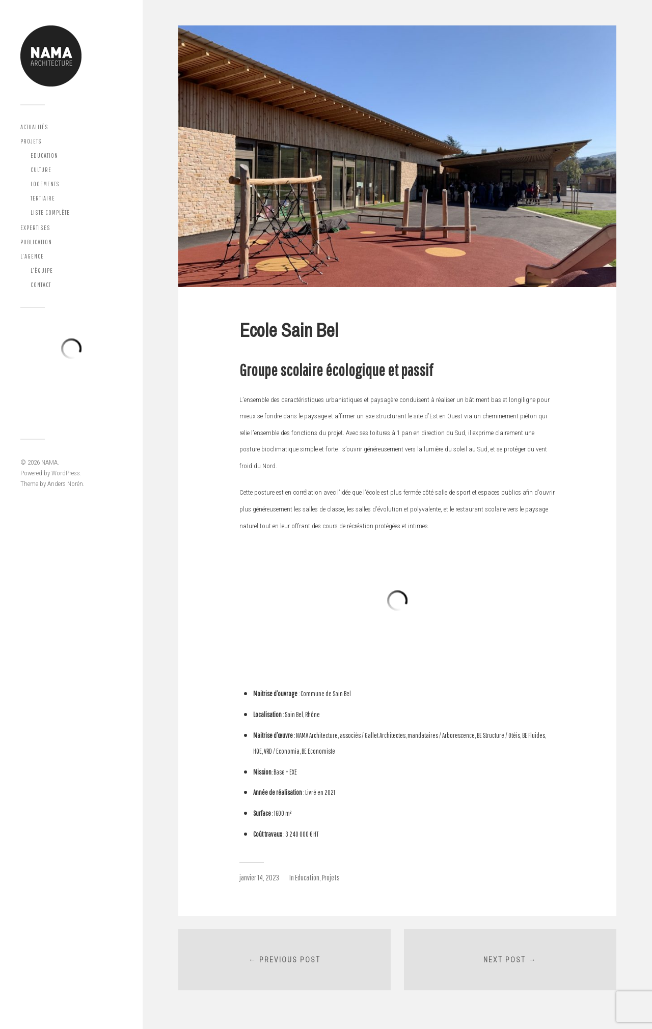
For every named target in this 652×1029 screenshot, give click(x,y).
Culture (41, 170)
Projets (31, 141)
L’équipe (42, 270)
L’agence (32, 256)
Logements (45, 184)
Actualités (34, 127)
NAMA (49, 462)
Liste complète (50, 212)
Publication (36, 242)
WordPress (65, 473)
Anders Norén (65, 484)
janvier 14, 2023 (259, 877)
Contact (41, 285)
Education (44, 155)
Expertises (35, 228)
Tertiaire (43, 198)
